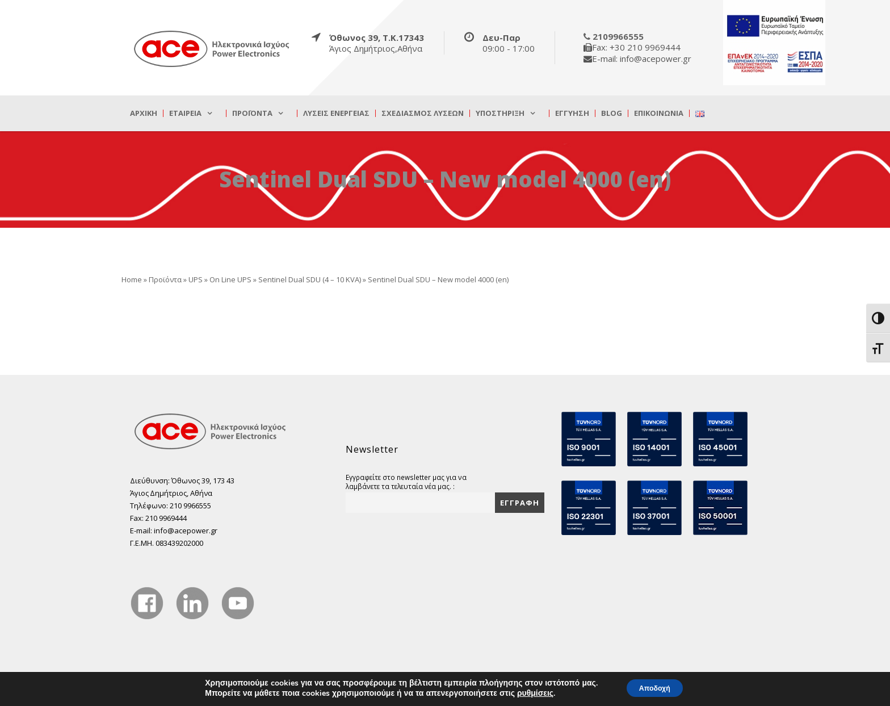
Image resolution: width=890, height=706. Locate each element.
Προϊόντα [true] (252, 113)
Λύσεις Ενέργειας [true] (336, 113)
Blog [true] (611, 113)
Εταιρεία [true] (185, 113)
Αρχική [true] (143, 113)
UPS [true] (195, 279)
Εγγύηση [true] (572, 113)
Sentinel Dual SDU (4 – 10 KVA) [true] (309, 279)
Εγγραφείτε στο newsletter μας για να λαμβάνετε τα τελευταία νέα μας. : (406, 482)
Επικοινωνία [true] (658, 113)
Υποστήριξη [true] (500, 113)
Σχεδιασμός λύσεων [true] (422, 113)
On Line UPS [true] (230, 279)
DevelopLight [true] (737, 691)
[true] (212, 48)
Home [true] (131, 279)
